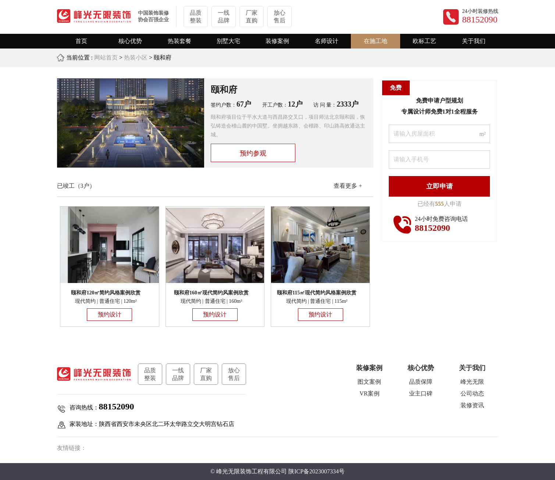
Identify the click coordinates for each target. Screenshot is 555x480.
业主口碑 (421, 393)
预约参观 (253, 153)
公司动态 (472, 393)
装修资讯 (472, 405)
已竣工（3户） (76, 186)
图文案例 (369, 382)
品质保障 (421, 382)
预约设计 (109, 314)
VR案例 (369, 393)
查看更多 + (348, 186)
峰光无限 (472, 382)
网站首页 (106, 57)
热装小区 (135, 57)
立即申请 (439, 186)
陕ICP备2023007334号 (316, 471)
